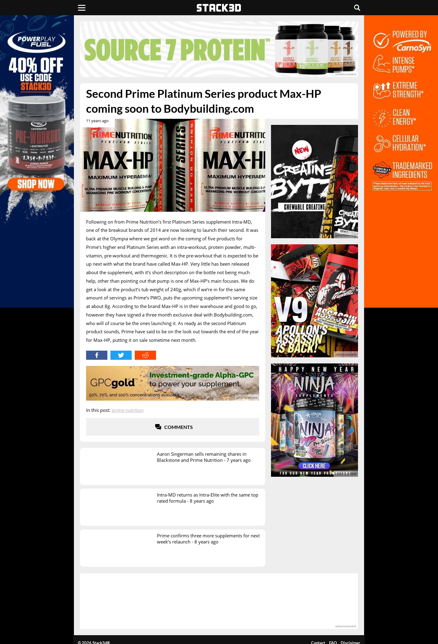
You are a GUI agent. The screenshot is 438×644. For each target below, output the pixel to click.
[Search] (357, 8)
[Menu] (81, 8)
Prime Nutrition (128, 410)
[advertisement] (219, 49)
